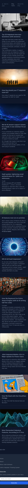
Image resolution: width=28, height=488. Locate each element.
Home (1, 458)
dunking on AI (6, 307)
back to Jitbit (5, 5)
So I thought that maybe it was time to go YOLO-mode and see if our (14, 142)
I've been (4, 305)
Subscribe (14, 483)
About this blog (20, 4)
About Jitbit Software (6, 464)
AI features (5, 144)
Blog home (13, 4)
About (1, 461)
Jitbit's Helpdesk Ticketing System (10, 467)
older (2, 450)
